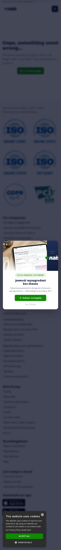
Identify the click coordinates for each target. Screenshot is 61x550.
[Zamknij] (7, 244)
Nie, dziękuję (30, 304)
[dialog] (24, 529)
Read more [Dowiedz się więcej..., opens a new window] (26, 530)
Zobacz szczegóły (30, 297)
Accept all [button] (24, 536)
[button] (24, 542)
